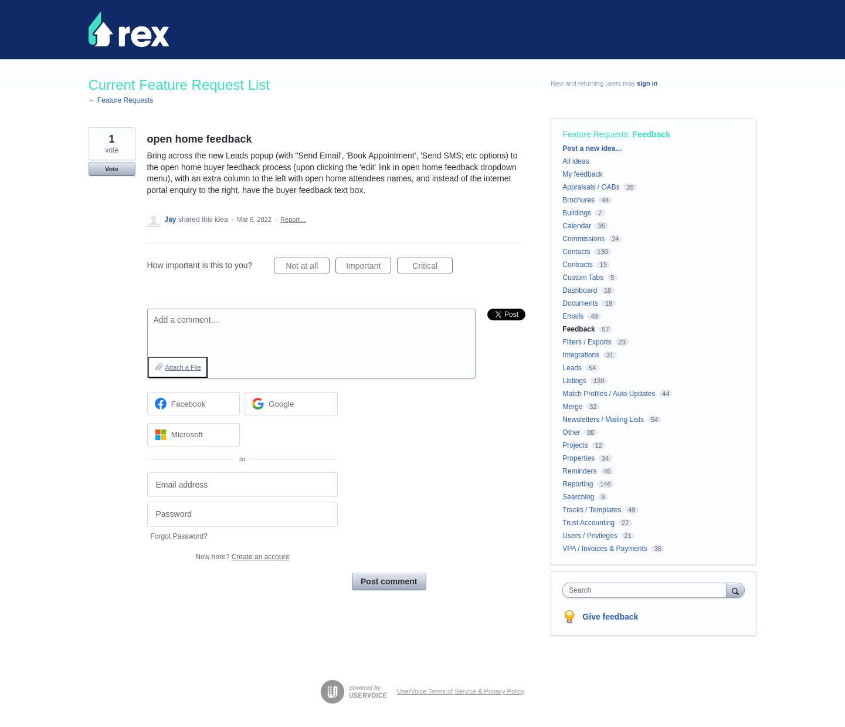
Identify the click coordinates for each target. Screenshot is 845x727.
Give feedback (610, 616)
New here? (242, 557)
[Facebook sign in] (193, 403)
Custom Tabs (582, 277)
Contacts (576, 252)
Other (571, 432)
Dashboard (579, 290)
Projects (575, 445)
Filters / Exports (586, 342)
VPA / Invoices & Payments (604, 549)
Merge (572, 407)
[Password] (242, 514)
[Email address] (242, 485)
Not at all (308, 267)
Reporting (577, 484)
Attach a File (183, 367)
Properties (578, 458)
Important (368, 267)
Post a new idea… (592, 148)
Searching (578, 497)
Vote (111, 169)
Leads (572, 368)
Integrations (580, 355)
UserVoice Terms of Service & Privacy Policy (460, 691)
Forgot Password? (179, 536)
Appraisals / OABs (590, 187)
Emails (572, 316)
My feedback (582, 174)
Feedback (651, 134)
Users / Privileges (589, 536)
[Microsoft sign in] (193, 435)
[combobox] (647, 590)
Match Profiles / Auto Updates (608, 394)
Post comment (389, 581)
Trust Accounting (588, 523)
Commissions (583, 239)
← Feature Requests (121, 100)
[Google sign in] (291, 403)
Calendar (576, 226)
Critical (432, 267)
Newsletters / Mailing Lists (603, 419)
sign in (647, 83)
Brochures (578, 200)
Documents (580, 303)
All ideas (575, 161)
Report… (293, 219)
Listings (574, 381)
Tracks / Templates (591, 510)
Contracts (577, 265)
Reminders (579, 471)
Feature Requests (594, 134)
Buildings (576, 213)
